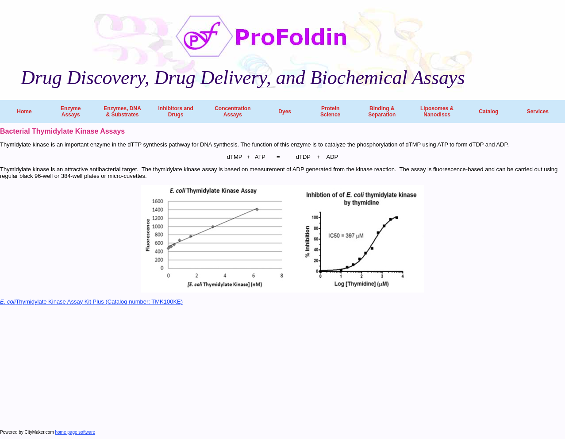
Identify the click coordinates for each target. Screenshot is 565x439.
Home (24, 111)
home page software (75, 432)
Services (538, 111)
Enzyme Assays (71, 111)
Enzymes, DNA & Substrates (122, 111)
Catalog (488, 111)
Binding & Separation (382, 111)
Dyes (284, 111)
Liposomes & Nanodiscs (437, 111)
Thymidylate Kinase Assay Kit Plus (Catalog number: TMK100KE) (91, 301)
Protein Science (330, 111)
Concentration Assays (232, 111)
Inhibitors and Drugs (175, 111)
